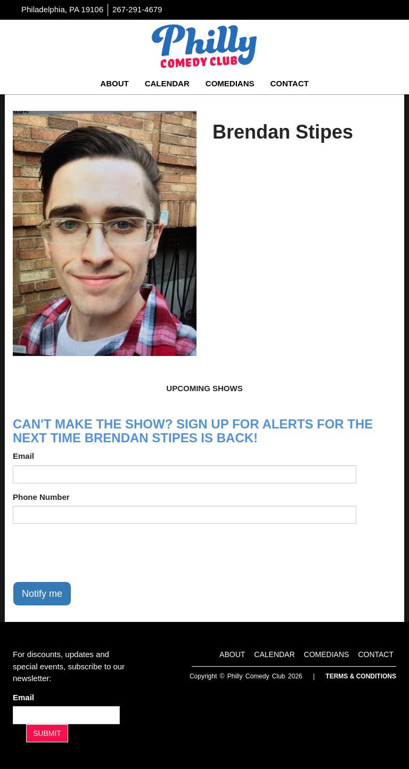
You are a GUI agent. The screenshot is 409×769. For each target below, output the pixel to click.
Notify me (42, 593)
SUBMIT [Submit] (47, 733)
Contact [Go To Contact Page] (289, 83)
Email (23, 455)
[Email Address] (66, 715)
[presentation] (94, 552)
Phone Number (41, 496)
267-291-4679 (137, 9)
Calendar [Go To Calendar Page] (167, 83)
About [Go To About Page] (114, 83)
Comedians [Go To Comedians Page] (230, 83)
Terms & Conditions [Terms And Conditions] (360, 676)
